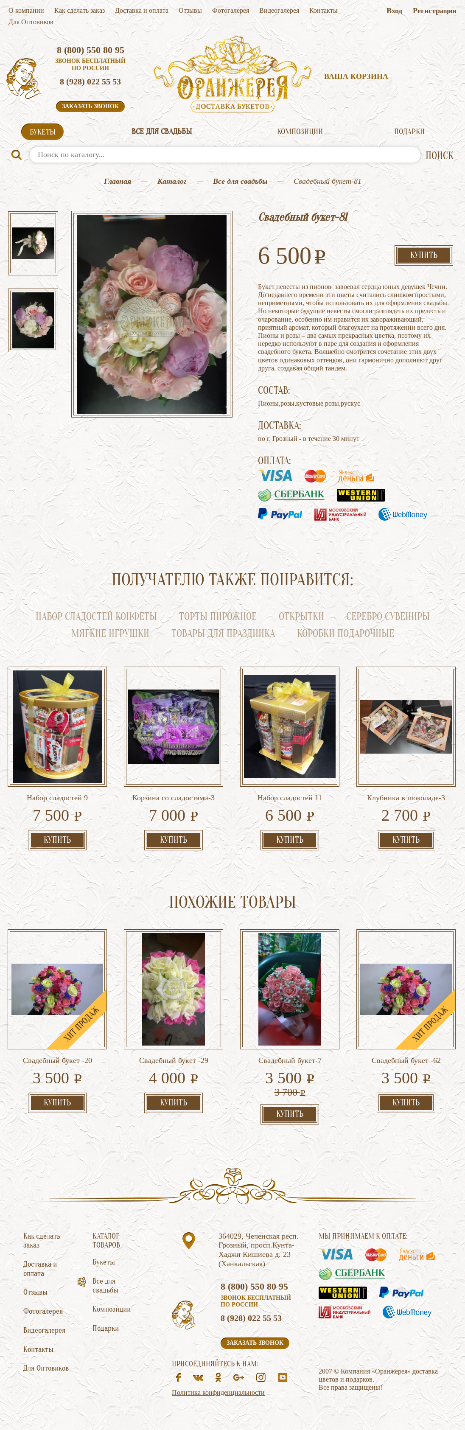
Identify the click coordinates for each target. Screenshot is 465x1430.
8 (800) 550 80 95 (90, 50)
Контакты (323, 10)
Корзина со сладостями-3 (173, 798)
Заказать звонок (90, 106)
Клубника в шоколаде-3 (406, 798)
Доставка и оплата (141, 10)
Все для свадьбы (162, 131)
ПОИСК (440, 156)
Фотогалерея (230, 10)
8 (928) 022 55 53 (90, 81)
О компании (26, 10)
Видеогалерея (279, 10)
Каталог (172, 181)
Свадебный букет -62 (406, 1060)
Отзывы (190, 10)
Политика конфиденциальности (218, 1392)
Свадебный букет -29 (173, 1060)
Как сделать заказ (79, 10)
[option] (33, 244)
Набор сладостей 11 (290, 798)
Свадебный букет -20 (57, 1060)
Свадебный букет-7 (290, 1060)
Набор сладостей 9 (57, 798)
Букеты (43, 132)
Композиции (300, 131)
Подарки (409, 131)
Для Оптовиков (30, 21)
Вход (394, 10)
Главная (117, 181)
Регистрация (435, 10)
